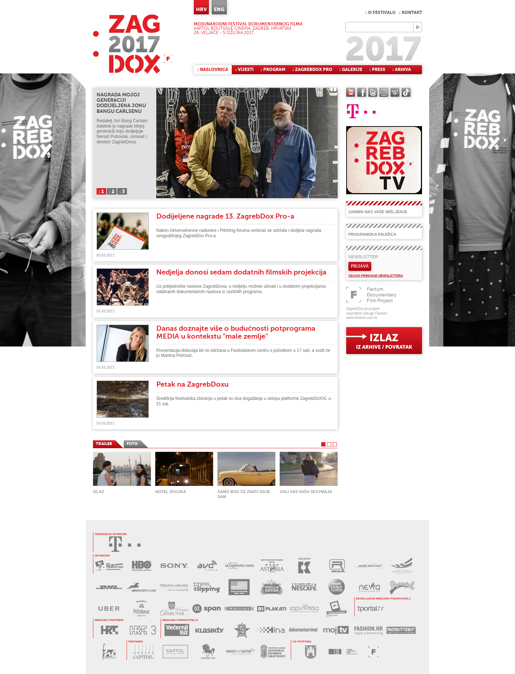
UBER (108, 609)
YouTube (350, 92)
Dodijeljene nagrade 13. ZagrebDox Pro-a (225, 216)
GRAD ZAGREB (310, 652)
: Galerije (350, 69)
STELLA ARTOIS (271, 587)
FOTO (132, 443)
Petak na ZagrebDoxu (192, 384)
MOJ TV (336, 630)
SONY (174, 566)
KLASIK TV (209, 630)
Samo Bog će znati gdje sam (243, 494)
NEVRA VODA (369, 587)
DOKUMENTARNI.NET (303, 630)
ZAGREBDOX (132, 43)
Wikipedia (395, 92)
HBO (141, 566)
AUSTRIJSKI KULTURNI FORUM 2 (402, 566)
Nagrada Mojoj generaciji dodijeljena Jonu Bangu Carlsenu (121, 103)
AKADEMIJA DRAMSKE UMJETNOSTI (273, 652)
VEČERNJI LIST (176, 630)
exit (384, 340)
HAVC (343, 652)
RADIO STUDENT (401, 630)
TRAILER (104, 443)
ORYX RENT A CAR (141, 587)
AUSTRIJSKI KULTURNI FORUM (369, 566)
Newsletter (363, 256)
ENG (219, 9)
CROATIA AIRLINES (174, 587)
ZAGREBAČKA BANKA (239, 566)
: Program (273, 69)
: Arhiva (401, 69)
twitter (372, 92)
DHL (108, 587)
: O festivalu (381, 12)
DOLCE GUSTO (336, 587)
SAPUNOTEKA (304, 609)
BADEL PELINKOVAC (141, 609)
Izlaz (98, 491)
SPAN (206, 609)
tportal (370, 609)
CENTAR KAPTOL (142, 652)
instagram (383, 92)
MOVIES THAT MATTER (240, 652)
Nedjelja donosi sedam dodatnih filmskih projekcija (241, 272)
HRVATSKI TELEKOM (125, 544)
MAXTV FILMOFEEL (109, 566)
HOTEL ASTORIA (272, 566)
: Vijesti (244, 69)
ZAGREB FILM (207, 652)
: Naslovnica (212, 69)
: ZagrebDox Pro (312, 69)
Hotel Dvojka (170, 491)
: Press (377, 69)
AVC (206, 566)
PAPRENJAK (401, 587)
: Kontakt (410, 12)
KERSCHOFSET (304, 566)
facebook (361, 92)
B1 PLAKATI (271, 609)
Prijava (360, 266)
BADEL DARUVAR (174, 609)
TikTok (406, 92)
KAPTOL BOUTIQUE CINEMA (175, 652)
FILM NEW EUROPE (108, 652)
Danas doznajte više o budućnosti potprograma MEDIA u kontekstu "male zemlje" (235, 332)
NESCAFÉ (304, 587)
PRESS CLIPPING (206, 587)
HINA (270, 630)
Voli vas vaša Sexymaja (306, 491)
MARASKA (239, 609)
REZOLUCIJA (337, 566)
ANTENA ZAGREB (241, 630)
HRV (201, 9)
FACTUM (373, 652)
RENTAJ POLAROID (336, 609)
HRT (109, 630)
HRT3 (142, 630)
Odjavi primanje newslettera (375, 275)
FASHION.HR (368, 630)
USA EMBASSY (239, 587)
